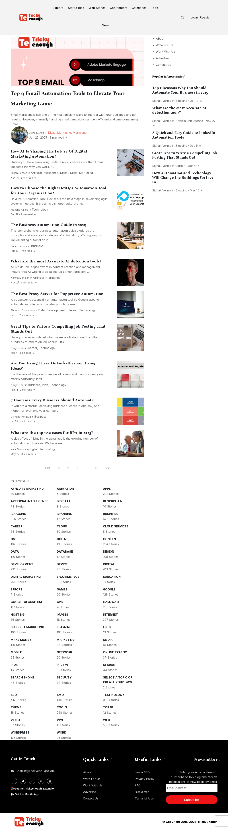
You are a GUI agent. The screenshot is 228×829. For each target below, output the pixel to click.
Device (62, 563)
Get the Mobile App (28, 793)
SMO (60, 694)
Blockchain (112, 500)
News (106, 25)
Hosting (17, 613)
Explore (58, 8)
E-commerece (68, 575)
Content (110, 538)
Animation (65, 487)
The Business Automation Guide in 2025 (48, 223)
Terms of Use (144, 797)
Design (108, 550)
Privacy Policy (144, 778)
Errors (16, 588)
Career (32, 347)
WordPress (20, 731)
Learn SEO (142, 771)
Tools (155, 8)
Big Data (64, 500)
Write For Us (164, 45)
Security (64, 676)
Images (62, 613)
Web (106, 719)
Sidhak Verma (161, 101)
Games (62, 588)
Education (112, 575)
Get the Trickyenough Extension (36, 787)
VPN (60, 719)
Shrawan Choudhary (23, 309)
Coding (63, 538)
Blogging (18, 513)
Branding (64, 513)
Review (62, 664)
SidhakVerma (36, 131)
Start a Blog (76, 8)
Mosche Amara (19, 208)
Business (37, 245)
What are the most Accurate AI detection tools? (56, 260)
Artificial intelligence (44, 172)
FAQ (138, 784)
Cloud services (116, 525)
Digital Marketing (59, 131)
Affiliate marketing (27, 487)
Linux (107, 626)
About (160, 38)
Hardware (111, 601)
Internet (72, 309)
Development (55, 309)
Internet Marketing (27, 626)
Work (61, 731)
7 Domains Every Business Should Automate (52, 399)
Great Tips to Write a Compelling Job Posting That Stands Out (184, 155)
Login (194, 17)
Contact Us (163, 64)
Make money (21, 638)
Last (107, 466)
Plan (45, 384)
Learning (64, 626)
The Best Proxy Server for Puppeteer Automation (57, 292)
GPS (60, 601)
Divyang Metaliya (21, 415)
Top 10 (108, 706)
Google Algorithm (26, 601)
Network (64, 651)
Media (108, 638)
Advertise (162, 58)
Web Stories (97, 8)
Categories (139, 8)
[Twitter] (23, 780)
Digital (64, 172)
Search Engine (22, 676)
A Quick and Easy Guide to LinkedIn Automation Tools (183, 135)
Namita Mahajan (20, 276)
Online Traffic (115, 651)
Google (109, 588)
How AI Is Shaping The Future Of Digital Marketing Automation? (49, 153)
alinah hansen (19, 171)
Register (205, 17)
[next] (96, 466)
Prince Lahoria (19, 245)
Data (41, 309)
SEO (14, 694)
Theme (16, 706)
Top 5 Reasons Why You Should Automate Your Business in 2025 (180, 90)
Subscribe (191, 799)
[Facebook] (14, 780)
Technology (40, 208)
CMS (14, 538)
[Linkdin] (32, 780)
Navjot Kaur (17, 347)
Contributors (118, 8)
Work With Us (165, 51)
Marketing (80, 131)
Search (109, 664)
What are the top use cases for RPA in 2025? (52, 431)
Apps (107, 487)
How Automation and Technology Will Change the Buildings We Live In (182, 177)
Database (65, 550)
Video (15, 719)
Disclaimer (142, 791)
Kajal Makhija (18, 448)
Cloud (62, 525)
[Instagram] (41, 780)
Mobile (16, 651)
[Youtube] (50, 780)
